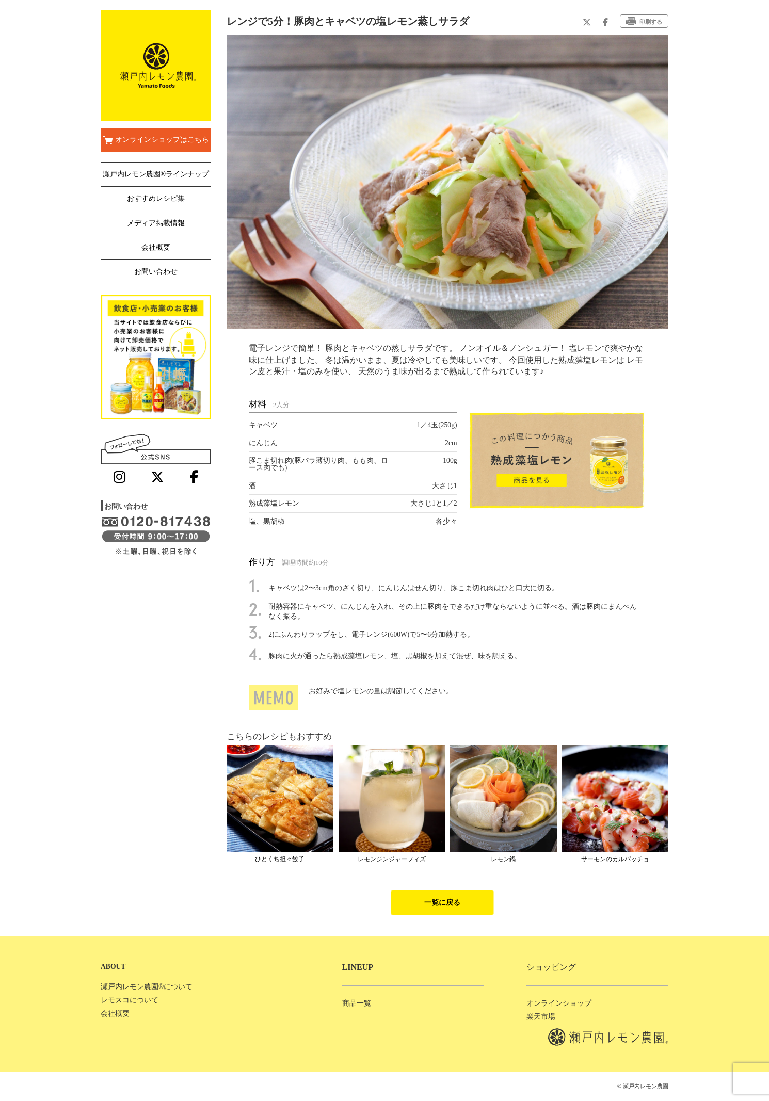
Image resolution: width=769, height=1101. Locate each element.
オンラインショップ (558, 1003)
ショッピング (551, 967)
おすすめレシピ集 (156, 198)
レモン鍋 (503, 859)
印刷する (644, 21)
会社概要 (155, 247)
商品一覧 (356, 1003)
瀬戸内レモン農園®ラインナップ (156, 174)
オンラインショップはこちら (156, 140)
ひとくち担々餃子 (280, 859)
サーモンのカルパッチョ (615, 859)
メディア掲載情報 (156, 223)
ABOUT (113, 966)
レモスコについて (129, 1000)
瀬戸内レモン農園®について (147, 987)
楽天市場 (540, 1017)
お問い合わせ (156, 272)
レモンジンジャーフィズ (392, 859)
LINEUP (357, 967)
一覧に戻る (442, 902)
